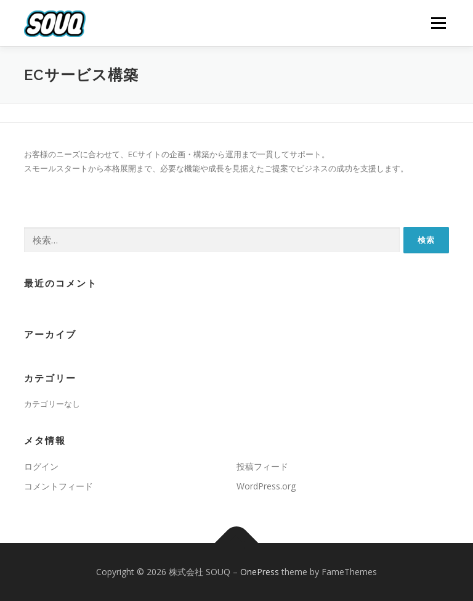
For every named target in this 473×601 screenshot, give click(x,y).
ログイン (41, 466)
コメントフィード (58, 486)
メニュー (438, 22)
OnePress (259, 572)
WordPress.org (266, 486)
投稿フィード (262, 466)
